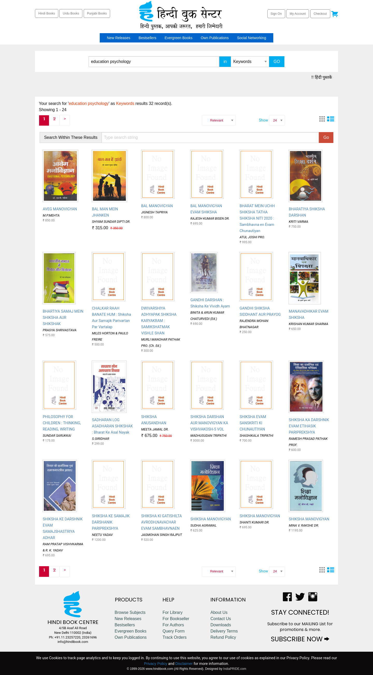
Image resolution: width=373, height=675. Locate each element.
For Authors (173, 625)
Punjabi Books (97, 13)
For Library (172, 612)
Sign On (276, 14)
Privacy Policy (155, 664)
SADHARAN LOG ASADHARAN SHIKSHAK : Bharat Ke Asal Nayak (112, 426)
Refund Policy (223, 637)
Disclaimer (184, 664)
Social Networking (251, 38)
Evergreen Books (178, 38)
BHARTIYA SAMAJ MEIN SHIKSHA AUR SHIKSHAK (63, 317)
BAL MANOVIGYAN (157, 206)
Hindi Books (46, 13)
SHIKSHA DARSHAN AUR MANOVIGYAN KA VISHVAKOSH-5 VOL (209, 423)
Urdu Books (71, 13)
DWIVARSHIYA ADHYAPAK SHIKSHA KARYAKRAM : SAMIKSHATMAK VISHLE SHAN (158, 320)
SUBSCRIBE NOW (300, 639)
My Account (298, 14)
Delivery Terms (224, 631)
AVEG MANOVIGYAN (60, 209)
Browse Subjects (130, 612)
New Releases (118, 38)
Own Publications (215, 38)
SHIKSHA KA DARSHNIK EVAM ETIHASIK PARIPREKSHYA (309, 426)
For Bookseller (175, 618)
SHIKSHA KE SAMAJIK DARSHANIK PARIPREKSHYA (111, 522)
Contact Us (220, 618)
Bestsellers (147, 38)
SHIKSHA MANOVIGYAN (210, 519)
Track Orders (174, 637)
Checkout (320, 14)
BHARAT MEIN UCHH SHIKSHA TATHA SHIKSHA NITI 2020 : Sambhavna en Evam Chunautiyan (257, 218)
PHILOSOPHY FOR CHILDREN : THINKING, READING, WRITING (62, 423)
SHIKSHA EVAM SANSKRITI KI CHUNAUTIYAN (253, 423)
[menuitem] (101, 38)
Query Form (173, 631)
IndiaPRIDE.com (234, 669)
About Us (218, 612)
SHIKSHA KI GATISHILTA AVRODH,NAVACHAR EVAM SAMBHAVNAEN (161, 522)
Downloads (220, 625)
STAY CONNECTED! (300, 612)
